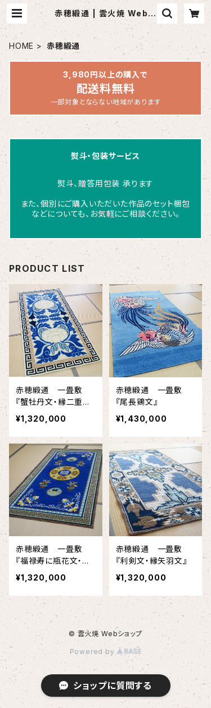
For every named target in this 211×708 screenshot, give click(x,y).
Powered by (106, 651)
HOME (21, 46)
